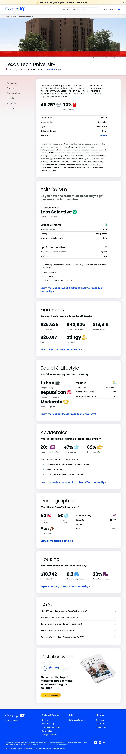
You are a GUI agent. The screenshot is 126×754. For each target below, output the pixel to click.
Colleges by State (49, 734)
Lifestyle (10, 98)
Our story (100, 720)
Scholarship (47, 731)
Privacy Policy (45, 749)
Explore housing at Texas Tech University (65, 586)
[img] (15, 10)
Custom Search (108, 9)
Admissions (12, 83)
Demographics (13, 93)
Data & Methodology (51, 727)
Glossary (45, 720)
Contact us (101, 727)
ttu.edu (103, 135)
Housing (10, 108)
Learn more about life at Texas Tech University (68, 414)
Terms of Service (58, 749)
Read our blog (48, 723)
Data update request (78, 720)
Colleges (13, 16)
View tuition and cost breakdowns (61, 349)
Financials (11, 88)
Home (7, 16)
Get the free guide (51, 695)
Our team (100, 723)
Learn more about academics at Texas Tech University (73, 482)
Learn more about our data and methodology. (50, 744)
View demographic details (57, 540)
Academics (12, 103)
